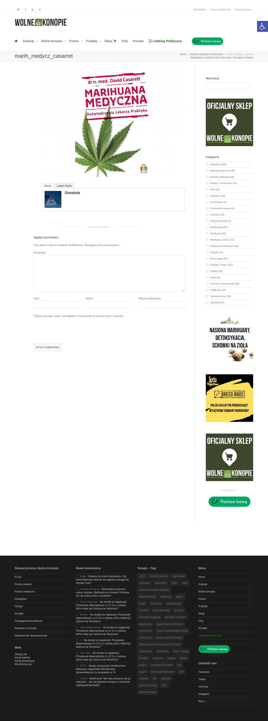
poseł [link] (183, 658)
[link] (262, 26)
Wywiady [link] (215, 302)
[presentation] (65, 331)
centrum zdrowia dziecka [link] (154, 589)
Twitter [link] (202, 679)
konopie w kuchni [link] (175, 617)
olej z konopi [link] (180, 651)
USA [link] (164, 685)
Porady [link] (214, 271)
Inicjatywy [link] (215, 195)
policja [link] (171, 658)
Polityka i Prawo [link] (218, 265)
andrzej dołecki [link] (159, 576)
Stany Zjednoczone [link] (162, 671)
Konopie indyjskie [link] (149, 617)
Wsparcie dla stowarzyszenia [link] (31, 635)
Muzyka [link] (214, 252)
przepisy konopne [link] (162, 664)
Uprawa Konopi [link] (218, 296)
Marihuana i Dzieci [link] (220, 239)
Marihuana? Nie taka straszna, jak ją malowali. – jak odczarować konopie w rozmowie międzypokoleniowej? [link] (103, 682)
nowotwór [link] (163, 651)
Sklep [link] (110, 41)
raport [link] (142, 671)
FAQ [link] (124, 41)
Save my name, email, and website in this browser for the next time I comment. (80, 316)
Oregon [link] (143, 658)
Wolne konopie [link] (52, 41)
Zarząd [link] (18, 606)
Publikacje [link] (215, 290)
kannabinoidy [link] (161, 610)
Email (89, 298)
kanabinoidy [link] (174, 603)
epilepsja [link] (166, 596)
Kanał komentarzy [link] (25, 660)
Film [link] (212, 189)
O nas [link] (18, 577)
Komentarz (40, 252)
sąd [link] (181, 671)
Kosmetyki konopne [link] (220, 208)
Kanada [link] (143, 610)
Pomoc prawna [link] (243, 9)
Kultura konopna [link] (218, 221)
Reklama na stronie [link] (25, 628)
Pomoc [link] (74, 41)
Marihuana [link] (216, 233)
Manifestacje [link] (217, 227)
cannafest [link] (160, 583)
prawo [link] (213, 277)
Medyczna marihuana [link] (221, 246)
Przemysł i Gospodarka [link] (222, 283)
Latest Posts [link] (64, 185)
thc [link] (154, 678)
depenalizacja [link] (147, 596)
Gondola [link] (72, 193)
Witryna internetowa (149, 298)
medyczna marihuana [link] (169, 637)
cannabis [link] (144, 583)
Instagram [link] (204, 694)
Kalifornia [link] (156, 603)
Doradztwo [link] (200, 9)
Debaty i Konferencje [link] (221, 183)
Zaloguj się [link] (21, 654)
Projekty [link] (92, 41)
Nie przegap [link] (216, 258)
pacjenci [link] (158, 658)
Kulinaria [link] (214, 214)
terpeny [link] (143, 678)
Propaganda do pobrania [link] (28, 620)
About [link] (47, 185)
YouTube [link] (203, 686)
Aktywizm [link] (215, 164)
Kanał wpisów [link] (22, 657)
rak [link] (179, 664)
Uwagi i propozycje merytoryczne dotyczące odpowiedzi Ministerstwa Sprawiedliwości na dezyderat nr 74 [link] (101, 669)
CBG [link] (185, 583)
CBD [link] (174, 583)
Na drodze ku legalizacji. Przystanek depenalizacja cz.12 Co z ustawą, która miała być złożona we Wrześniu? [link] (101, 605)
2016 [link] (142, 576)
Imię (36, 298)
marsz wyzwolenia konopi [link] (172, 630)
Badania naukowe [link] (219, 170)
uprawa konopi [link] (148, 685)
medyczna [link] (145, 637)
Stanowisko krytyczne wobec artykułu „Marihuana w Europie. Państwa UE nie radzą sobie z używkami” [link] (102, 592)
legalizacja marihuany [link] (170, 624)
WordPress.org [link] (23, 664)
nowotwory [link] (145, 651)
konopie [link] (179, 610)
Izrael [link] (142, 603)
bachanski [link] (179, 576)
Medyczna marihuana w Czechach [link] (160, 644)
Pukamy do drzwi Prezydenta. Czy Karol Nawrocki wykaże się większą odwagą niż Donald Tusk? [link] (102, 580)
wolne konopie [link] (147, 692)
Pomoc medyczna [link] (220, 9)
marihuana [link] (145, 630)
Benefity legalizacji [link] (220, 177)
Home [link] (201, 577)
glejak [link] (179, 596)
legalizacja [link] (145, 624)
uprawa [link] (165, 678)
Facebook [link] (204, 672)
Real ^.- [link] (202, 701)
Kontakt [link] (138, 41)
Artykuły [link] (29, 41)
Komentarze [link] (216, 202)
